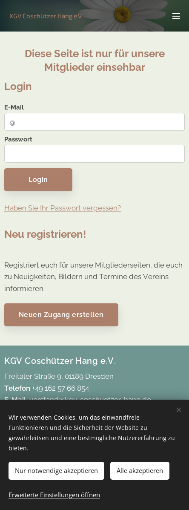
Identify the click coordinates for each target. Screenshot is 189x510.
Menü (176, 16)
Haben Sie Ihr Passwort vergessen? (62, 208)
